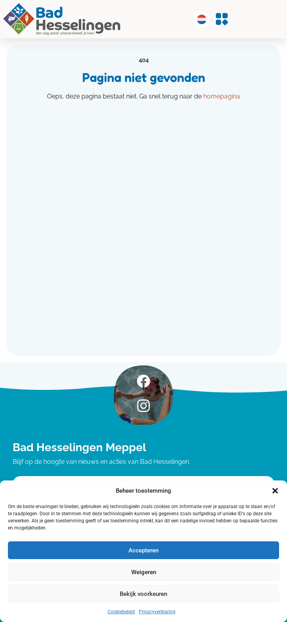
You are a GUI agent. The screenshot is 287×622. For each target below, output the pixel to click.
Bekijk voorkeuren (143, 593)
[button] (275, 491)
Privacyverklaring (157, 611)
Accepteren (143, 550)
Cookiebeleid (121, 611)
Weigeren (143, 572)
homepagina (221, 96)
